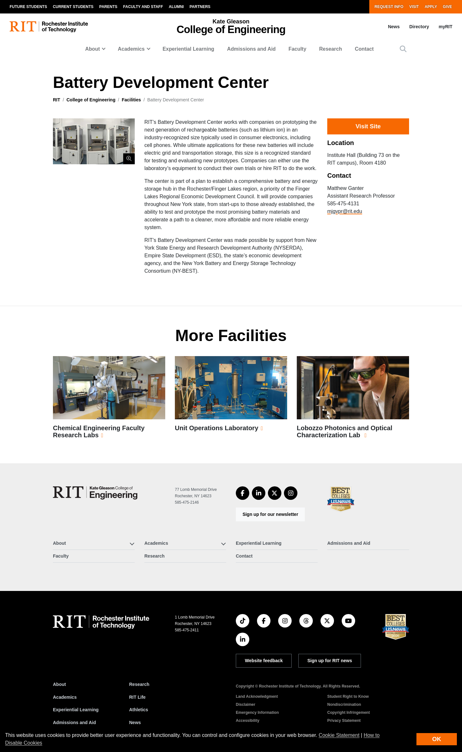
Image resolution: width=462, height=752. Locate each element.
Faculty (297, 49)
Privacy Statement (344, 720)
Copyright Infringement (348, 712)
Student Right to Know (348, 696)
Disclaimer (245, 704)
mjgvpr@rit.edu (344, 211)
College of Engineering (90, 99)
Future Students (28, 6)
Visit (414, 6)
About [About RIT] (59, 684)
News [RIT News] (135, 722)
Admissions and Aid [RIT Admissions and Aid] (74, 722)
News (394, 26)
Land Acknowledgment (257, 696)
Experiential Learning (188, 49)
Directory (419, 26)
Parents (108, 6)
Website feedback (264, 660)
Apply (430, 6)
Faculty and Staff (143, 6)
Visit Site (368, 126)
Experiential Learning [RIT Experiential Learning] (75, 709)
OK (436, 739)
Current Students (73, 6)
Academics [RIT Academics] (65, 697)
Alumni (176, 6)
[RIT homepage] (49, 26)
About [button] (92, 49)
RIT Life (137, 697)
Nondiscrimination (344, 704)
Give (447, 6)
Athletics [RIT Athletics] (138, 709)
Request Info (388, 6)
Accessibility (247, 720)
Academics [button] (131, 49)
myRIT (445, 26)
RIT (56, 99)
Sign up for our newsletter (270, 514)
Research (330, 49)
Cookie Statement (339, 735)
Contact (364, 49)
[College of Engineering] (95, 493)
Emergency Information (257, 712)
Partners (200, 6)
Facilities (131, 99)
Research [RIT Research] (139, 684)
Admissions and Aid (251, 49)
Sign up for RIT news (329, 660)
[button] (403, 48)
